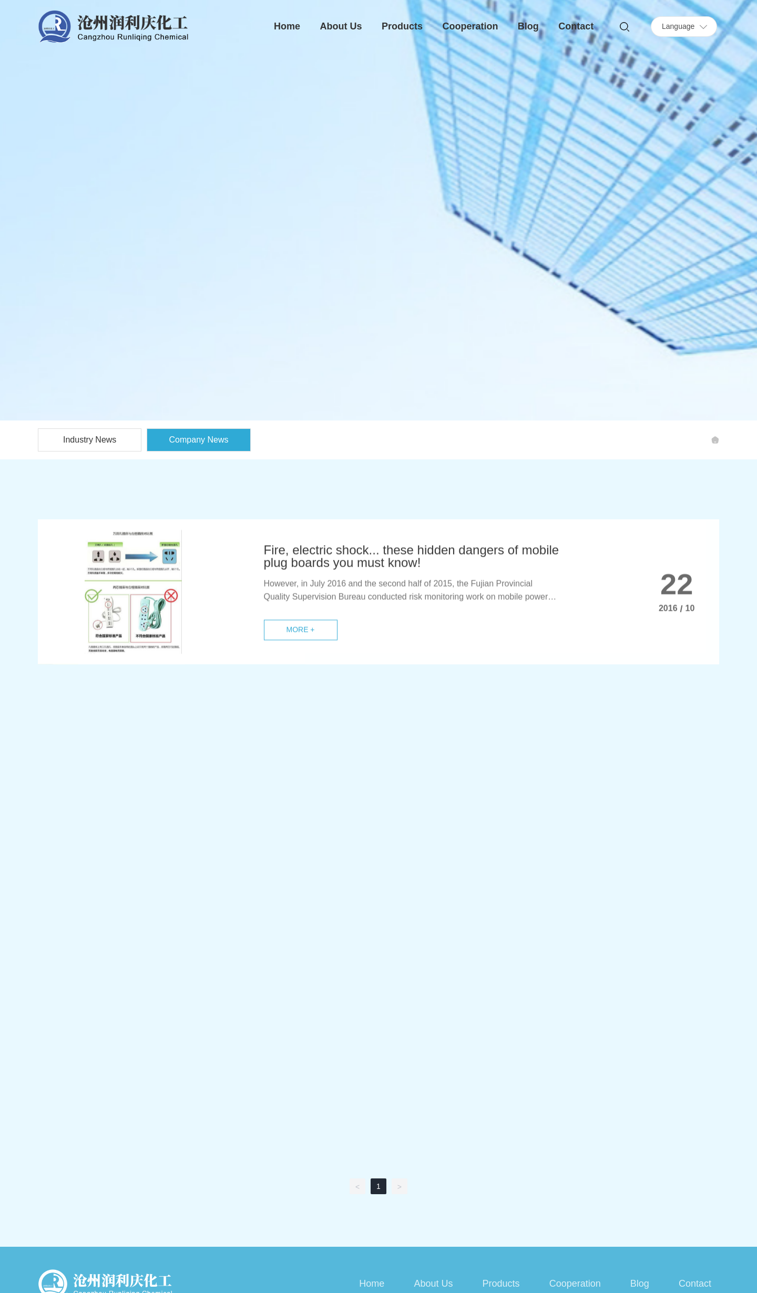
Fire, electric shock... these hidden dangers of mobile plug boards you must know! (411, 631)
